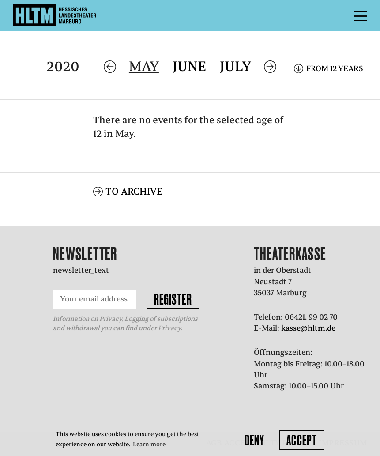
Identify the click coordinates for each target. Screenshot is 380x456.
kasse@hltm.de (308, 328)
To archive (133, 191)
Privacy (169, 328)
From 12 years (334, 68)
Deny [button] (254, 440)
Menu (340, 15)
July (235, 66)
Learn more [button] (149, 444)
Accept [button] (301, 440)
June (189, 66)
